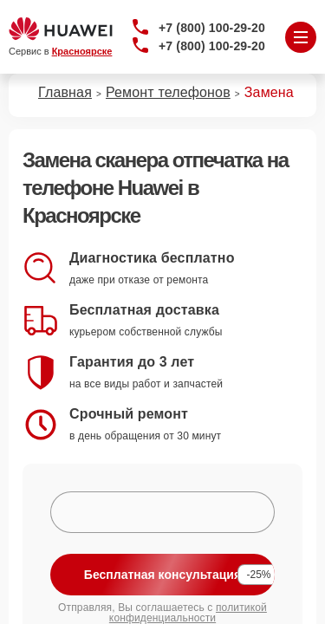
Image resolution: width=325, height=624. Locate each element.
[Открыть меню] (300, 37)
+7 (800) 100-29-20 (212, 28)
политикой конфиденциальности (188, 612)
